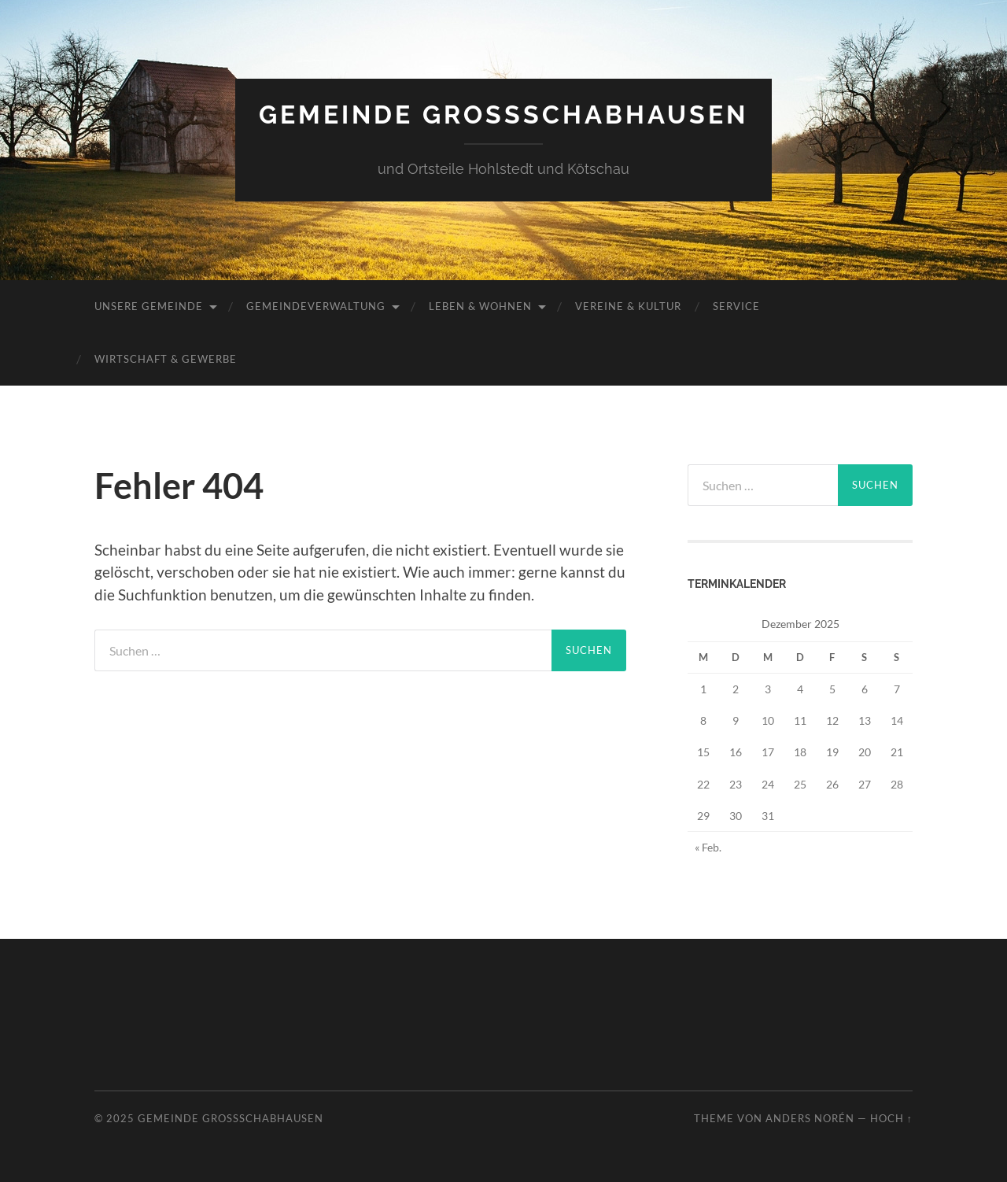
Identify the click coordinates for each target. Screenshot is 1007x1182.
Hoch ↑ (891, 1118)
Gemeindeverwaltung (315, 306)
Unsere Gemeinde (148, 306)
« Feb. (708, 847)
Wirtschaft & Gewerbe (165, 359)
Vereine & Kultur (628, 306)
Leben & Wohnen (480, 306)
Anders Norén (809, 1118)
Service (736, 306)
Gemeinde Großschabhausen (503, 114)
